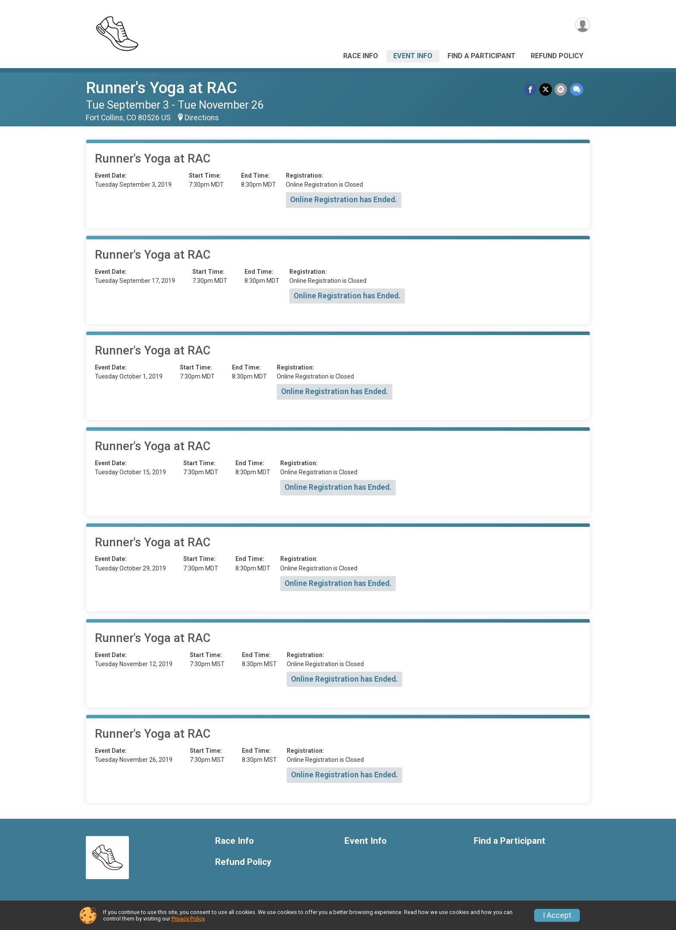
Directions (202, 117)
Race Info (360, 56)
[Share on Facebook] (531, 89)
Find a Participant (482, 56)
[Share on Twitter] (546, 89)
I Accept (557, 915)
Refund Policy (557, 56)
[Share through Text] (576, 89)
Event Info (412, 56)
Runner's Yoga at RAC (161, 87)
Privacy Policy (188, 918)
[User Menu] (582, 25)
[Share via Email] (561, 89)
